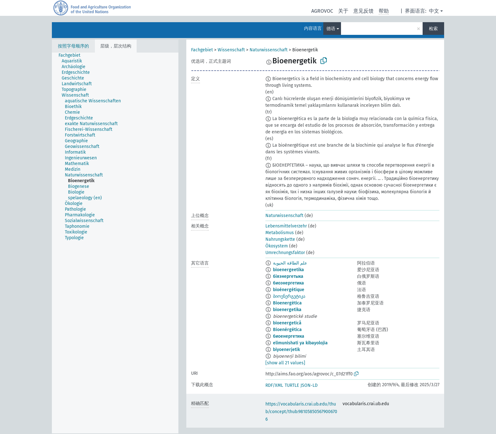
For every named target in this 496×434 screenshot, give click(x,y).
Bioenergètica (287, 303)
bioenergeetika (288, 269)
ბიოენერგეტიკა (289, 296)
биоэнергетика (288, 283)
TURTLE (292, 385)
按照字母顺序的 (73, 46)
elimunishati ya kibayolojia (300, 343)
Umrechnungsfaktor (285, 252)
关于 (343, 11)
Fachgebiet (202, 50)
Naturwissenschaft (269, 50)
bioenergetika (287, 309)
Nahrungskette (280, 239)
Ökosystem (276, 246)
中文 (434, 11)
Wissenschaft (231, 50)
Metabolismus (279, 232)
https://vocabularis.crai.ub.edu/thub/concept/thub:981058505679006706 (301, 411)
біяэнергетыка (288, 276)
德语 (330, 28)
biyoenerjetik (286, 349)
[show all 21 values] (285, 363)
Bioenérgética (287, 329)
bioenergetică (287, 323)
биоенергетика (288, 336)
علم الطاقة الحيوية (290, 263)
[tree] (115, 243)
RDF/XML (274, 385)
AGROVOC (322, 11)
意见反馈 (363, 11)
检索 (433, 28)
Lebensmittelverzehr (286, 226)
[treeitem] (72, 55)
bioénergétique (288, 289)
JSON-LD (309, 385)
